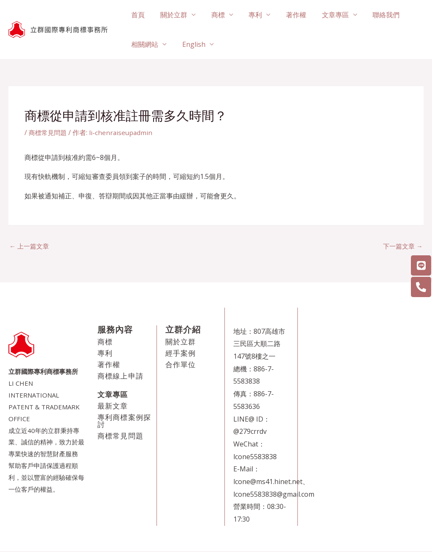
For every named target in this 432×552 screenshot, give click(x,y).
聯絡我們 (373, 14)
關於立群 (170, 14)
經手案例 (180, 354)
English (190, 44)
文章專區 (324, 14)
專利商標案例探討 (124, 421)
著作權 (287, 14)
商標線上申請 (120, 377)
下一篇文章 (402, 246)
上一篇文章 (30, 246)
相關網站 (143, 44)
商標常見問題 (49, 132)
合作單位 (180, 365)
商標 (213, 14)
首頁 (137, 14)
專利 (248, 14)
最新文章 (112, 406)
